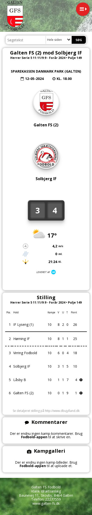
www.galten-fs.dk (46, 503)
